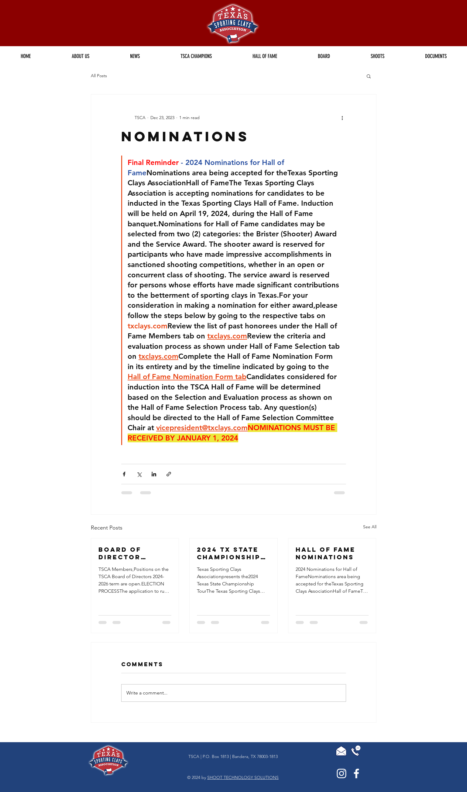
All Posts (99, 75)
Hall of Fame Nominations (325, 553)
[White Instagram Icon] (341, 773)
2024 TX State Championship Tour (228, 553)
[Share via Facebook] (124, 474)
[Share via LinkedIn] (154, 474)
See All (369, 527)
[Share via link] (169, 474)
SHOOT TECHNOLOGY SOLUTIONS (243, 777)
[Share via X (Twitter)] (139, 474)
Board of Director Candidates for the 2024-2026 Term (132, 553)
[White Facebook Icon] (356, 773)
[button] (196, 56)
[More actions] (342, 117)
